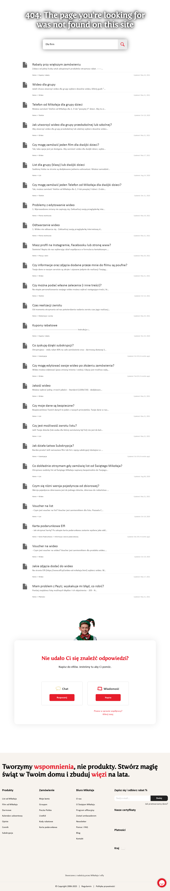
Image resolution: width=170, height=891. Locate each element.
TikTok (100, 867)
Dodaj (159, 798)
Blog (78, 833)
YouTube (93, 866)
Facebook (69, 866)
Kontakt (79, 839)
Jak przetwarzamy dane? (156, 804)
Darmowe (6, 810)
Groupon (43, 804)
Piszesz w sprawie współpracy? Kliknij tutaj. (108, 713)
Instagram (76, 866)
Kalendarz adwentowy (12, 816)
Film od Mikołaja (10, 804)
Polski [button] (159, 7)
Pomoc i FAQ (82, 827)
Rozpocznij (62, 698)
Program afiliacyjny (85, 810)
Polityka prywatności (105, 886)
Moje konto (44, 799)
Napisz (108, 698)
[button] (119, 848)
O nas (78, 799)
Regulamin (86, 886)
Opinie (5, 821)
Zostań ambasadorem (86, 816)
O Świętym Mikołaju (85, 804)
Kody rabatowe (46, 821)
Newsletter (81, 821)
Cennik (5, 827)
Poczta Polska (45, 810)
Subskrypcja (7, 833)
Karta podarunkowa (48, 827)
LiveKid (42, 816)
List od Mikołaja (9, 799)
